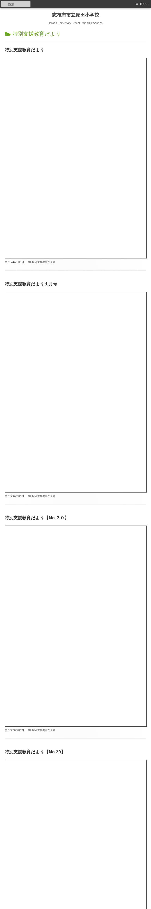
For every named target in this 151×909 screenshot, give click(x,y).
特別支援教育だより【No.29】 (35, 751)
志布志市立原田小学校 (75, 15)
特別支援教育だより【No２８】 (36, 785)
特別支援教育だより (24, 50)
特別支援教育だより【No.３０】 (37, 517)
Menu (144, 4)
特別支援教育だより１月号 (31, 284)
